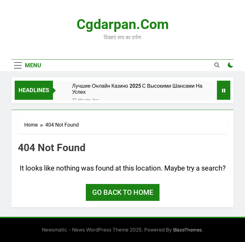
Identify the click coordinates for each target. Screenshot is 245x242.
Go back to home (122, 192)
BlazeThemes (187, 229)
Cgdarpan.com (123, 24)
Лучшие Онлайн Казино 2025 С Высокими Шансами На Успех (137, 89)
